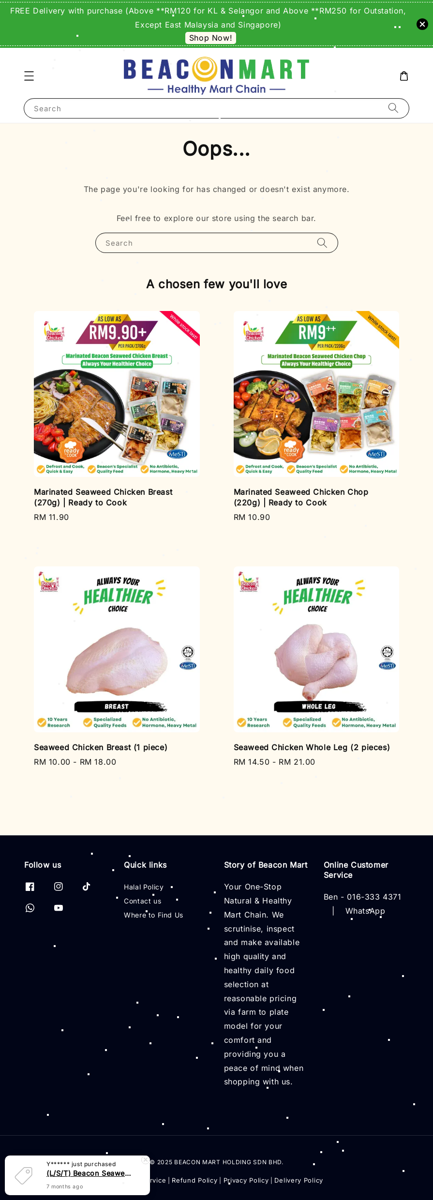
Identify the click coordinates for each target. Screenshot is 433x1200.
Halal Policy (144, 887)
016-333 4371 (374, 897)
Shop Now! (210, 38)
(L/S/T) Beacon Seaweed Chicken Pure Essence (89, 1174)
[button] (29, 76)
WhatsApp (365, 911)
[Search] (393, 108)
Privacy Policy (246, 1180)
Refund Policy (194, 1180)
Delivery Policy (298, 1180)
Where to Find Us (153, 915)
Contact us (142, 901)
